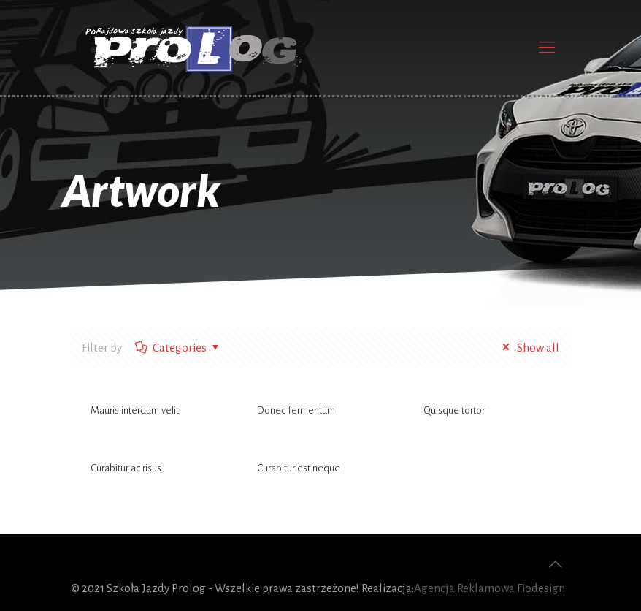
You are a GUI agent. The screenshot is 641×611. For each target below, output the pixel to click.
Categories (178, 347)
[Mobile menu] (546, 47)
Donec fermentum (296, 410)
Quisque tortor (454, 410)
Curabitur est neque (298, 468)
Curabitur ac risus (126, 468)
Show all (528, 347)
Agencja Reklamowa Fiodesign (489, 588)
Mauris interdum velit (135, 410)
